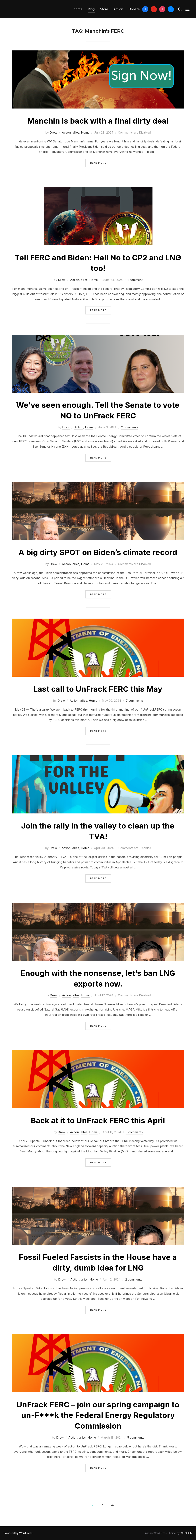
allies (76, 132)
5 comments (135, 1437)
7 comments (134, 700)
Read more (100, 162)
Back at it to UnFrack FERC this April (98, 1120)
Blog (91, 9)
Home (85, 132)
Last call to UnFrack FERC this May (97, 689)
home (78, 9)
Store (104, 9)
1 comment (135, 280)
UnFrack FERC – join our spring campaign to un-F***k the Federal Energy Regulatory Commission (97, 1415)
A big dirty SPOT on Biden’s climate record (97, 552)
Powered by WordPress (18, 1533)
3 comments (134, 1132)
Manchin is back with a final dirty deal (97, 120)
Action (118, 9)
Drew (53, 132)
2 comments (129, 427)
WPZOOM (186, 1533)
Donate (134, 9)
